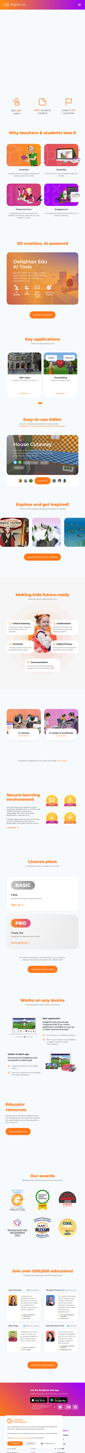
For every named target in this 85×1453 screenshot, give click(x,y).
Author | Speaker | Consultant (29, 1315)
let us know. (62, 761)
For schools (11, 1448)
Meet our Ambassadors (42, 1365)
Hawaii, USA (64, 1318)
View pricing (19, 942)
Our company (62, 1435)
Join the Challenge (52, 18)
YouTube (60, 1448)
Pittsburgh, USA (65, 1349)
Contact (60, 1439)
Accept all (15, 1443)
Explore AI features (42, 315)
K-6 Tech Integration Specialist (67, 1315)
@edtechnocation (71, 1290)
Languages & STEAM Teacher (67, 1346)
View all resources (18, 1131)
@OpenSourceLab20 (32, 1326)
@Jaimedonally (34, 1290)
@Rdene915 (73, 1326)
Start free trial (19, 70)
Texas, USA (26, 1318)
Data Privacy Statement (21, 1438)
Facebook (61, 1444)
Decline (30, 1443)
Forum (33, 1448)
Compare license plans (42, 969)
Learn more (23, 736)
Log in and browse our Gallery (42, 557)
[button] (79, 4)
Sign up (15, 904)
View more (24, 393)
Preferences (49, 1443)
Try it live (39, 70)
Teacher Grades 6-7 (29, 1347)
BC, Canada (27, 1349)
